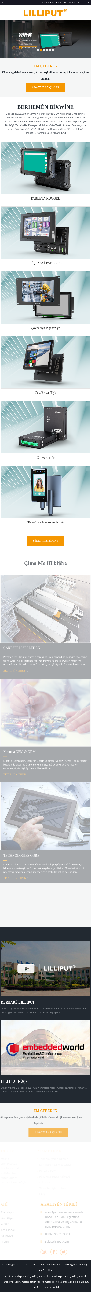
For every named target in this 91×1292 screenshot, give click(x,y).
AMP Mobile (45, 1270)
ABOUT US (61, 2)
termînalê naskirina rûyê (45, 522)
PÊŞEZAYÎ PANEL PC (45, 263)
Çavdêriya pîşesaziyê (45, 328)
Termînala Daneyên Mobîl (45, 1287)
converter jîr (45, 458)
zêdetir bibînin (44, 540)
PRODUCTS (48, 2)
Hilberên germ (69, 1264)
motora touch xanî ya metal (36, 1281)
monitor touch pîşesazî (17, 1276)
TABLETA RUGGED (45, 198)
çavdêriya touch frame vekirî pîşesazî (49, 1276)
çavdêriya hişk (45, 393)
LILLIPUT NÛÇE (14, 1082)
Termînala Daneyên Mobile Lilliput (70, 1281)
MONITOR (74, 2)
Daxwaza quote (46, 87)
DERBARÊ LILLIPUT (18, 1002)
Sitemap (83, 1264)
